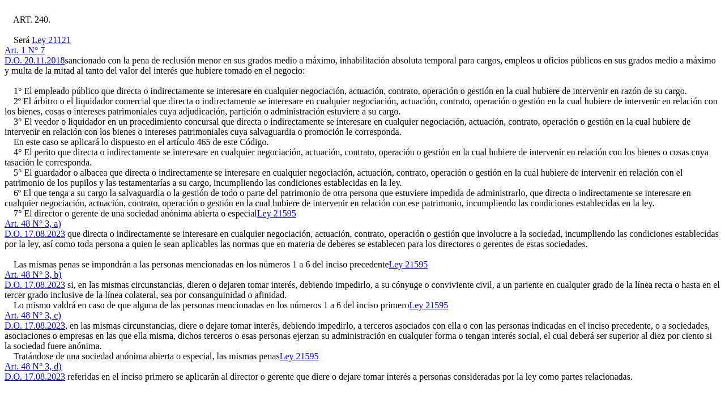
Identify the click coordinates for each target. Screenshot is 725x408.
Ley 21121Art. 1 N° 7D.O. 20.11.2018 (38, 50)
